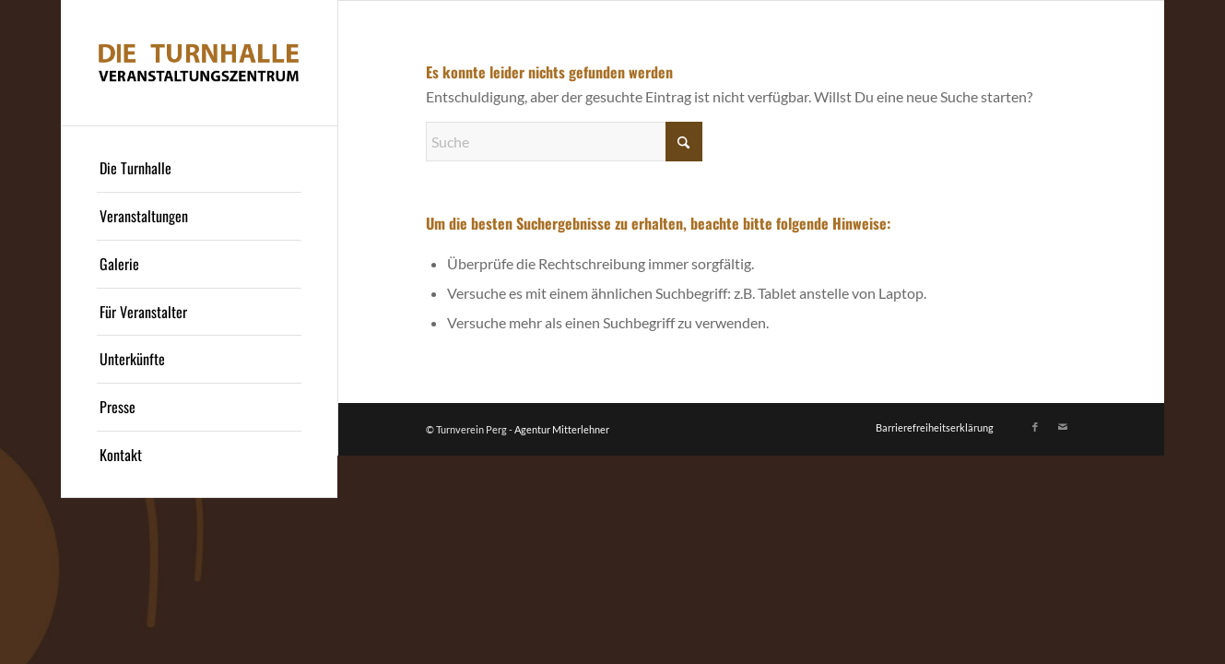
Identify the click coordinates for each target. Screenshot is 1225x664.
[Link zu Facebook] (1035, 427)
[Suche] (564, 141)
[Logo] (199, 63)
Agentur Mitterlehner (561, 429)
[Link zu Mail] (1063, 427)
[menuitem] (199, 169)
